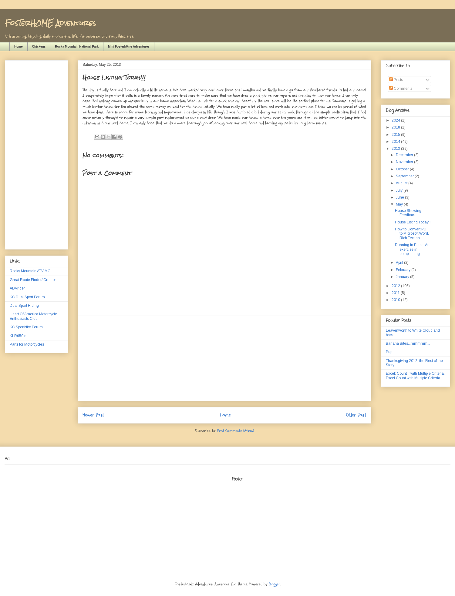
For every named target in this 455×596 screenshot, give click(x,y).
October (403, 169)
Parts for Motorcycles (27, 344)
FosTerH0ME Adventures (50, 23)
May (400, 204)
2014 (396, 141)
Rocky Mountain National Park (77, 46)
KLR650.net (19, 336)
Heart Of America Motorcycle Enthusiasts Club (33, 316)
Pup (389, 352)
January (403, 277)
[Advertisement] (224, 358)
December (405, 155)
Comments (400, 88)
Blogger (274, 584)
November (405, 162)
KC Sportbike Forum (26, 327)
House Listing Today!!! (413, 222)
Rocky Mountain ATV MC (30, 271)
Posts (396, 80)
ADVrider (17, 288)
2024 (396, 120)
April (400, 262)
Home (18, 46)
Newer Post (94, 415)
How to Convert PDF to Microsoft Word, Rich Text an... (412, 233)
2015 (396, 134)
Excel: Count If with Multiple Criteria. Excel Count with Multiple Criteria (415, 375)
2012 (396, 286)
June (400, 197)
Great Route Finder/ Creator (33, 280)
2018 (396, 127)
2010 (396, 300)
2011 (396, 293)
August (402, 183)
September (405, 176)
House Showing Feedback (408, 213)
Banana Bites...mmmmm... (408, 343)
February (403, 270)
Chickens (39, 46)
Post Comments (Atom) (235, 431)
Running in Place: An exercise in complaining (412, 249)
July (399, 190)
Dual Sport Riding (24, 305)
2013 (396, 148)
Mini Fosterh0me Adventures (129, 46)
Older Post (356, 415)
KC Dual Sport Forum (27, 297)
